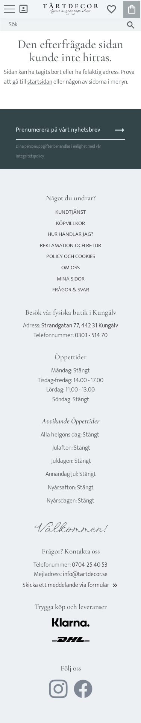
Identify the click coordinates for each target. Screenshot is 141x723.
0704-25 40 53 (90, 565)
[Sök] (130, 25)
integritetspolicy (30, 156)
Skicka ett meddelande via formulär (71, 585)
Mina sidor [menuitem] (23, 8)
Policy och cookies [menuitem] (70, 256)
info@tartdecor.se (85, 574)
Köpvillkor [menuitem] (70, 223)
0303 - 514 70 (91, 335)
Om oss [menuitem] (70, 267)
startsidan (39, 82)
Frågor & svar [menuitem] (70, 289)
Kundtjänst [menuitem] (70, 212)
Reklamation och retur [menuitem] (70, 245)
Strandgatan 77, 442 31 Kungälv (79, 326)
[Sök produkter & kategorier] (63, 24)
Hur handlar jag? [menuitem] (70, 234)
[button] (9, 12)
